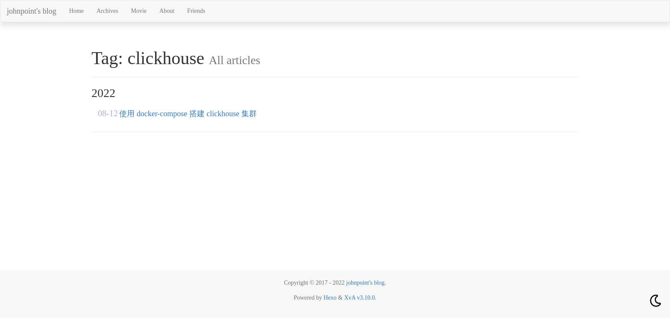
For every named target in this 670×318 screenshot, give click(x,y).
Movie (139, 11)
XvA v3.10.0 (359, 297)
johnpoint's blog (31, 11)
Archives (107, 11)
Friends (196, 11)
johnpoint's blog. (366, 283)
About (166, 11)
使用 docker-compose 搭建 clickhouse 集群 (188, 113)
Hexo (330, 297)
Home (76, 11)
